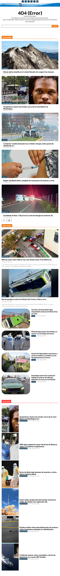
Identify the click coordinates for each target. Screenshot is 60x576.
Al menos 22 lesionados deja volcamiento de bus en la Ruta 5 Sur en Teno (44, 312)
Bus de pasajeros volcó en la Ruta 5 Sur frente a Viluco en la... (24, 299)
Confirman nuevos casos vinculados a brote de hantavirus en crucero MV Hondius (37, 556)
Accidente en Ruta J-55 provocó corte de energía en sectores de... (28, 216)
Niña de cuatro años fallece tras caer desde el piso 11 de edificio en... (27, 260)
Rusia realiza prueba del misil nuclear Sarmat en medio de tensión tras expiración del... (38, 501)
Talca (4, 177)
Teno (4, 296)
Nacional (5, 256)
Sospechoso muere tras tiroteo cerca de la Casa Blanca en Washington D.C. (38, 418)
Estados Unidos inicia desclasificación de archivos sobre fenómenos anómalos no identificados (39, 528)
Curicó (4, 140)
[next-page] (9, 220)
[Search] (55, 26)
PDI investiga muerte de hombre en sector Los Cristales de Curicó (44, 333)
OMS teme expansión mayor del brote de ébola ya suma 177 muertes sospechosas (38, 446)
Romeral (5, 212)
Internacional (7, 103)
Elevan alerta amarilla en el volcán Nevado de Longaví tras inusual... (29, 72)
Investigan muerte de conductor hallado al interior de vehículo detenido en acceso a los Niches (43, 377)
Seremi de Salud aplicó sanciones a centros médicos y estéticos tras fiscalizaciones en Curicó (44, 356)
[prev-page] (4, 220)
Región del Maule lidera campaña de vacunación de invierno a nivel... (29, 181)
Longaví (5, 68)
